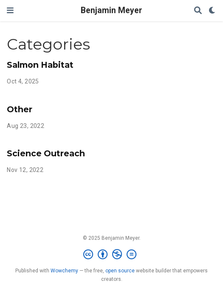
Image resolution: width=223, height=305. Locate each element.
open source (120, 271)
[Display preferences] (212, 11)
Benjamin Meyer (111, 10)
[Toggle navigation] (10, 10)
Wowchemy (64, 271)
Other (19, 109)
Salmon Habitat (40, 65)
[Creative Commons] (111, 254)
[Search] (198, 11)
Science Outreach (46, 153)
